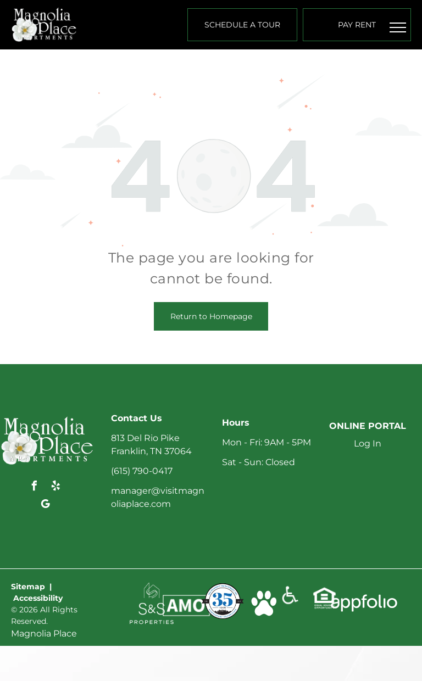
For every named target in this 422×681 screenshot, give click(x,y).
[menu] (398, 27)
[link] (151, 587)
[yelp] (56, 487)
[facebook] (34, 487)
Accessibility (38, 598)
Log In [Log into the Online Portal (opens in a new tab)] (367, 443)
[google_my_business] (45, 505)
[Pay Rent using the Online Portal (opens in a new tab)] (357, 24)
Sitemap (28, 586)
